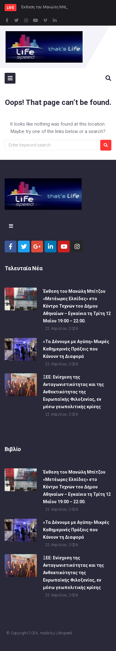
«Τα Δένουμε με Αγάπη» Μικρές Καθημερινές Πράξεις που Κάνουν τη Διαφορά (76, 349)
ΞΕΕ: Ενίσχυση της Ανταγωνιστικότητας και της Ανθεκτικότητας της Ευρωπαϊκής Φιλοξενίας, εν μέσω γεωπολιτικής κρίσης (73, 392)
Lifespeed (64, 633)
